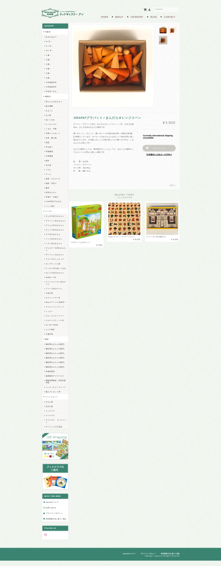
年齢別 (47, 31)
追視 (47, 142)
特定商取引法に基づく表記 (55, 524)
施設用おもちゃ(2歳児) (55, 359)
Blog (153, 16)
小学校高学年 (51, 86)
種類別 (47, 96)
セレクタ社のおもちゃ (55, 276)
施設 (47, 345)
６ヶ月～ (49, 45)
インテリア (50, 419)
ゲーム (48, 173)
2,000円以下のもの (53, 201)
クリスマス (50, 423)
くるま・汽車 (51, 128)
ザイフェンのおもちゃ (55, 256)
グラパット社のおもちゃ (55, 221)
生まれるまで (51, 36)
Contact (169, 16)
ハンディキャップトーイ (55, 394)
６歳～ (48, 77)
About (119, 16)
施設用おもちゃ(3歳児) (55, 363)
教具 (47, 187)
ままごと (49, 110)
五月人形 (49, 414)
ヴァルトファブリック (55, 312)
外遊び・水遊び (52, 196)
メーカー (48, 210)
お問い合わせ (51, 511)
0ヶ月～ (49, 41)
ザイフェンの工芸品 (54, 435)
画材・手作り (51, 183)
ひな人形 (49, 410)
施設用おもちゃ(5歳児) (55, 372)
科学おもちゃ (51, 192)
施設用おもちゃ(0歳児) (55, 350)
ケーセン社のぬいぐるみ (55, 271)
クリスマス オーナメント (55, 429)
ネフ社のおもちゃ (53, 236)
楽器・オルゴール (53, 178)
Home (104, 16)
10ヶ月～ (49, 50)
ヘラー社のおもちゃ (54, 245)
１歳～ (48, 54)
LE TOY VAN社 (52, 331)
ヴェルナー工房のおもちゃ (55, 250)
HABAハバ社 (51, 281)
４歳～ (48, 68)
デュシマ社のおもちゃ (55, 231)
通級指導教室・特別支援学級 (55, 387)
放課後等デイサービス (55, 382)
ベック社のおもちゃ (54, 240)
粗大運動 (49, 105)
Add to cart (159, 148)
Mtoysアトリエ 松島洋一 (55, 307)
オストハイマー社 (53, 301)
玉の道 (48, 164)
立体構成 (49, 155)
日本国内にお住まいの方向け (159, 154)
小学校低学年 (51, 82)
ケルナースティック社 (55, 326)
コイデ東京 (50, 335)
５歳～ (48, 72)
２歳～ (48, 59)
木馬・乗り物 (51, 137)
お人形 (48, 114)
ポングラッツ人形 (53, 265)
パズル (48, 169)
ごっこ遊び (50, 205)
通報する (172, 185)
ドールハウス (51, 123)
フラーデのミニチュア (55, 261)
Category (137, 16)
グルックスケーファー (55, 322)
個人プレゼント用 (53, 400)
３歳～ (48, 63)
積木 (47, 160)
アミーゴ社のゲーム (54, 292)
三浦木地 (49, 340)
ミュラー (49, 317)
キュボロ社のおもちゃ (55, 215)
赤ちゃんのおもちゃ (54, 101)
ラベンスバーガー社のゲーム (55, 287)
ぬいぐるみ (50, 119)
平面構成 (49, 151)
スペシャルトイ (51, 405)
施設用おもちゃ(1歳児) (55, 354)
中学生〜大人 (51, 91)
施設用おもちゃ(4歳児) (55, 368)
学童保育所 (50, 377)
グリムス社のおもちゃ (55, 227)
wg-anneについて (52, 506)
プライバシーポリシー (54, 517)
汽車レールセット (53, 132)
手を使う (49, 146)
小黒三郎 (49, 297)
